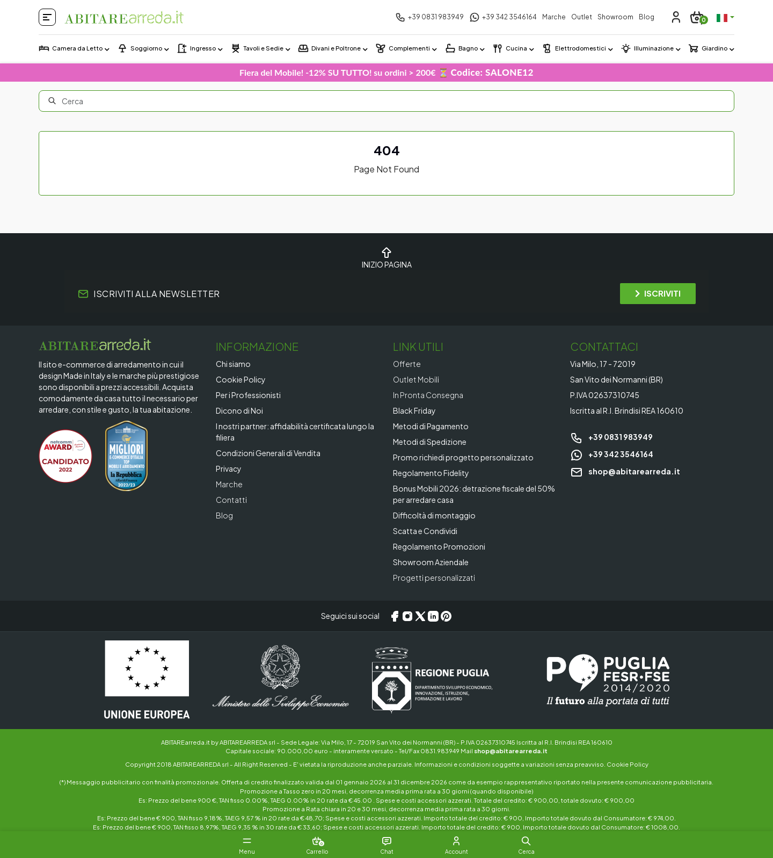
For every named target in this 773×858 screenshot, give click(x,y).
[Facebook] (394, 616)
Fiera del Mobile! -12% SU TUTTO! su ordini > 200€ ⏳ (386, 72)
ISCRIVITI (658, 293)
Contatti (231, 499)
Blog (646, 17)
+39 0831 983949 (611, 437)
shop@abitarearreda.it (625, 471)
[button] (526, 840)
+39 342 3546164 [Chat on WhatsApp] (611, 454)
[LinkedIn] (433, 616)
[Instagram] (407, 616)
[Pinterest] (446, 616)
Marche (554, 17)
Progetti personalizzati (434, 577)
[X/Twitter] (420, 616)
